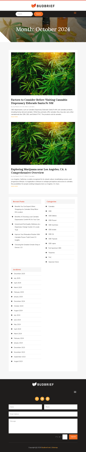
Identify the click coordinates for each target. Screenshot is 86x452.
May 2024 (17, 324)
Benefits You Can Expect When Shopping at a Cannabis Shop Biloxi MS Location (26, 209)
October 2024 (18, 306)
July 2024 (17, 315)
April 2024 (17, 329)
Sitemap (55, 447)
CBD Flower (52, 220)
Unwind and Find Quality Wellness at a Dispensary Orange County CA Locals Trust (27, 227)
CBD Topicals (52, 239)
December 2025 (19, 274)
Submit (73, 437)
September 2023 (19, 357)
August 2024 (18, 311)
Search (38, 14)
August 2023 (18, 361)
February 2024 (19, 338)
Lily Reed (16, 107)
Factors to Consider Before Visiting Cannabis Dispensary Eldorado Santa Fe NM (39, 101)
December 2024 (19, 301)
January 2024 (18, 343)
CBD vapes (52, 243)
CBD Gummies (53, 225)
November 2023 (19, 352)
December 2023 (19, 347)
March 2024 (18, 334)
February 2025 (19, 292)
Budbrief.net (45, 447)
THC (49, 257)
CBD (50, 211)
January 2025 (18, 297)
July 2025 (17, 278)
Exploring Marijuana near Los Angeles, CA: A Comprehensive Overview (39, 171)
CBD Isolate (52, 230)
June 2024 (17, 320)
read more (14, 117)
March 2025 (18, 287)
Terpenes (51, 253)
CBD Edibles (52, 216)
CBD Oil (51, 234)
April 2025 (17, 283)
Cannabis (31, 107)
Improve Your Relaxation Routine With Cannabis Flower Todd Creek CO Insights (27, 237)
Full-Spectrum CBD (54, 248)
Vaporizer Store (53, 262)
